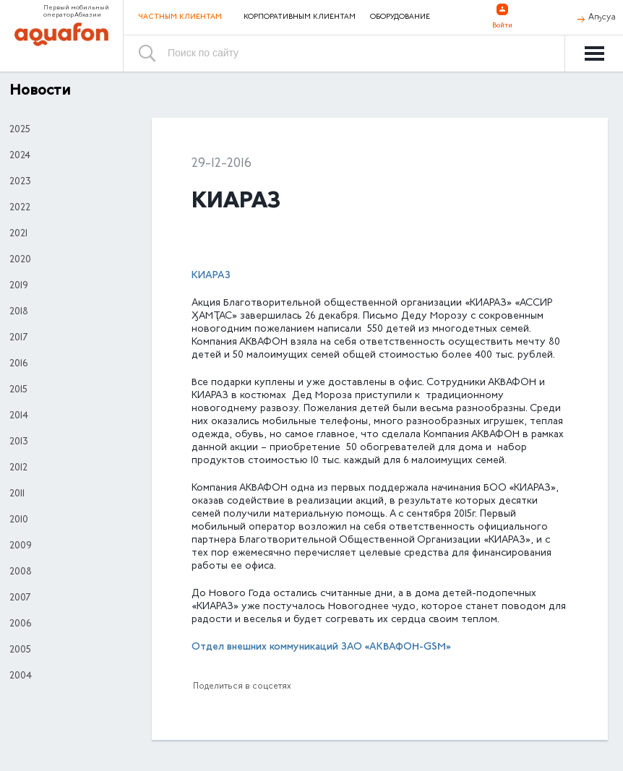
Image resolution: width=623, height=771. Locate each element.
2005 (20, 650)
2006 (20, 624)
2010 (18, 520)
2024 (19, 156)
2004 (20, 676)
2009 (20, 546)
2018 (18, 312)
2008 (20, 572)
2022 (19, 208)
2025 (19, 130)
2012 (18, 468)
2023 (20, 182)
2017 (18, 338)
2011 (17, 494)
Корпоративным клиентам (300, 17)
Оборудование (400, 17)
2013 (18, 442)
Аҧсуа (602, 17)
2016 (18, 364)
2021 (18, 234)
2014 (18, 416)
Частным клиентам (180, 17)
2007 (19, 598)
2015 (18, 390)
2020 (20, 260)
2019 (18, 286)
